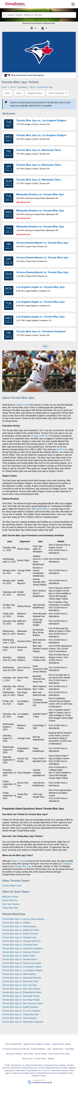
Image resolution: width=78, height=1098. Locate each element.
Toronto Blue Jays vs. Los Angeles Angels (21, 967)
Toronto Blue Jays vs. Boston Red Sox (20, 933)
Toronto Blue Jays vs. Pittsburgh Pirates (20, 996)
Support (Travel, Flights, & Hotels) (36, 1044)
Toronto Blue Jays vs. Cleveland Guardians (22, 948)
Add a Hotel (28, 1054)
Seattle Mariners (43, 509)
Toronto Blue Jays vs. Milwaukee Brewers (21, 978)
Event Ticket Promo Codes (59, 1054)
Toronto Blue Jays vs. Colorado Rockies (20, 952)
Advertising (69, 1049)
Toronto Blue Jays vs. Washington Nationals (22, 1022)
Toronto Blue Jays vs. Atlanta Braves (19, 926)
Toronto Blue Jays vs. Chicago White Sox (21, 941)
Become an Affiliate (14, 1054)
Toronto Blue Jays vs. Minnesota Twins (20, 981)
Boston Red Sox (9, 900)
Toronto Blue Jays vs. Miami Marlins (19, 974)
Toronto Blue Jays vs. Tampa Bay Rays (20, 1014)
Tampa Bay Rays (10, 907)
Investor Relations (38, 1049)
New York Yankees (11, 904)
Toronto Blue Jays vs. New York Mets (19, 985)
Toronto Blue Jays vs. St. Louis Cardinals (21, 1011)
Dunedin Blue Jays (23, 866)
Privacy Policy (40, 1059)
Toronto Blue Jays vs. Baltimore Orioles (20, 930)
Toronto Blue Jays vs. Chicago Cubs (19, 937)
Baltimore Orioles (10, 896)
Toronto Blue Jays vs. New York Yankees (21, 989)
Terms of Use (27, 1059)
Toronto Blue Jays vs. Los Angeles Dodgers (22, 970)
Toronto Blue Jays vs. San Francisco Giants (22, 1003)
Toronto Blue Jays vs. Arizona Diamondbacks (23, 919)
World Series (62, 449)
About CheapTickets (13, 1044)
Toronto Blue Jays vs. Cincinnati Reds (20, 944)
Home (7, 93)
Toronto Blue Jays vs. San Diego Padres (21, 1000)
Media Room (58, 1049)
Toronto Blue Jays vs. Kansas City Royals (21, 963)
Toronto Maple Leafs (11, 885)
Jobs (49, 1049)
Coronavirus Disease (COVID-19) (15, 1049)
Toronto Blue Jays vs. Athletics (16, 922)
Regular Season (34, 93)
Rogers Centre (23, 405)
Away (18, 93)
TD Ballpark (66, 863)
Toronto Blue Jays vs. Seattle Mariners (20, 1007)
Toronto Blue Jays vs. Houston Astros (19, 959)
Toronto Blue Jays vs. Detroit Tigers (18, 955)
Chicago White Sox (40, 436)
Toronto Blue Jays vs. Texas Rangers (19, 1018)
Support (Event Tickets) (61, 1044)
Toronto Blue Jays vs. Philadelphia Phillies (22, 992)
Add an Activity (41, 1054)
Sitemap (51, 1059)
